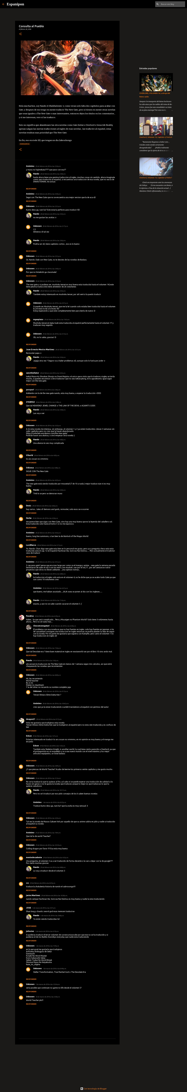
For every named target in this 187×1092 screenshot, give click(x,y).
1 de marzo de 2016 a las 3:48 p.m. (52, 915)
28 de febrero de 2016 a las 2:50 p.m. (53, 174)
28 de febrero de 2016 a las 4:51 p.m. (55, 303)
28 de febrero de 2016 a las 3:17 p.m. (55, 226)
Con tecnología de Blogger (93, 1089)
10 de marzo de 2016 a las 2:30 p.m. (47, 997)
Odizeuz (30, 468)
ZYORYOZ (30, 402)
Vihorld (29, 455)
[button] (20, 34)
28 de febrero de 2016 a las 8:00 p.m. (48, 675)
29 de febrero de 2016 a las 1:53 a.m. (52, 746)
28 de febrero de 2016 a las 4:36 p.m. (45, 518)
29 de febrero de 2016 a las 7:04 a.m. (48, 833)
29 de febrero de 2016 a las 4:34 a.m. (48, 818)
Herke (29, 518)
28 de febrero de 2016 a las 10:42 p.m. (55, 703)
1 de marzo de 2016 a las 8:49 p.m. (54, 968)
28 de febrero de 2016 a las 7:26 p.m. (48, 648)
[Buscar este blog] (172, 4)
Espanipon (15, 4)
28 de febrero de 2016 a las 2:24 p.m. (48, 166)
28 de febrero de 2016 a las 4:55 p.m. (48, 533)
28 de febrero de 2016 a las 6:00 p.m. (53, 574)
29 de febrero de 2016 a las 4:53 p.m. (55, 857)
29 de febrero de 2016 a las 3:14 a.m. (48, 778)
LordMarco (31, 545)
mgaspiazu (38, 319)
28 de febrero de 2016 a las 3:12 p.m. (48, 281)
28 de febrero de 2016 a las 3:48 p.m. (48, 402)
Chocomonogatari (41, 626)
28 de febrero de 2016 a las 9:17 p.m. (49, 719)
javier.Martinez (33, 895)
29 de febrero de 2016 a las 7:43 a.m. (57, 319)
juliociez (30, 931)
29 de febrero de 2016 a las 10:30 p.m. (54, 895)
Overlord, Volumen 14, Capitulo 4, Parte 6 (155, 137)
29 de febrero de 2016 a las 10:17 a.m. (53, 790)
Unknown (30, 206)
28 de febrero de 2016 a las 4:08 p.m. (47, 468)
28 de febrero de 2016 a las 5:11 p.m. (50, 545)
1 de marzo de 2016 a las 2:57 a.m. (44, 908)
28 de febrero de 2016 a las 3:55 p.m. (53, 291)
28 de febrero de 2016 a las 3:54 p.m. (53, 357)
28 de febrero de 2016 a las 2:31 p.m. (48, 206)
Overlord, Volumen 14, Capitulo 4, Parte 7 (155, 178)
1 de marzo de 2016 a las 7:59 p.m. (47, 946)
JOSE (28, 908)
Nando (36, 174)
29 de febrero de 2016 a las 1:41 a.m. (45, 736)
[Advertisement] (67, 1064)
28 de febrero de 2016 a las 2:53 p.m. (53, 214)
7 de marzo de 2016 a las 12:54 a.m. (47, 984)
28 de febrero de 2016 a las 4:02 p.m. (46, 455)
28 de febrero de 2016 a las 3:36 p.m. (47, 390)
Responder (31, 189)
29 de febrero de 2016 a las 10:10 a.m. (48, 845)
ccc (27, 883)
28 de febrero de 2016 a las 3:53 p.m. (48, 425)
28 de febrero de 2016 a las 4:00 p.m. (53, 439)
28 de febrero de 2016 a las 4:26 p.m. (45, 506)
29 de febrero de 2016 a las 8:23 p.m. (42, 883)
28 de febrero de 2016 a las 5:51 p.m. (48, 562)
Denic (28, 506)
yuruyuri (30, 390)
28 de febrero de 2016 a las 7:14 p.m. (53, 600)
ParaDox (30, 616)
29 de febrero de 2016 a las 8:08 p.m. (53, 867)
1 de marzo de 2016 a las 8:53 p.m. (54, 802)
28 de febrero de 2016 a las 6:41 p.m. (55, 588)
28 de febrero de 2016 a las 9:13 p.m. (55, 691)
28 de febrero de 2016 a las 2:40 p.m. (48, 268)
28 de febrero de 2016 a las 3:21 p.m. (68, 349)
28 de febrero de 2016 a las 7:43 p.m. (45, 660)
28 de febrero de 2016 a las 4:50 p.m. (53, 490)
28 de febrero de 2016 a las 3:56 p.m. (53, 240)
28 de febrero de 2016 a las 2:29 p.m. (48, 194)
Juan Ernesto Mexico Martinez (40, 349)
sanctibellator (32, 373)
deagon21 (30, 719)
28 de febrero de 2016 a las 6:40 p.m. (63, 626)
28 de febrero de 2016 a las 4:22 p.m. (48, 480)
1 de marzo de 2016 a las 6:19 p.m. (47, 931)
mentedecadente (34, 857)
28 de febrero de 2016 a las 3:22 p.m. (53, 373)
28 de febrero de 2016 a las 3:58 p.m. (53, 410)
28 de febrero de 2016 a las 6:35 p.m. (47, 616)
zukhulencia (24, 144)
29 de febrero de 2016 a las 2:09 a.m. (48, 766)
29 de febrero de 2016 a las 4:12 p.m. (55, 334)
